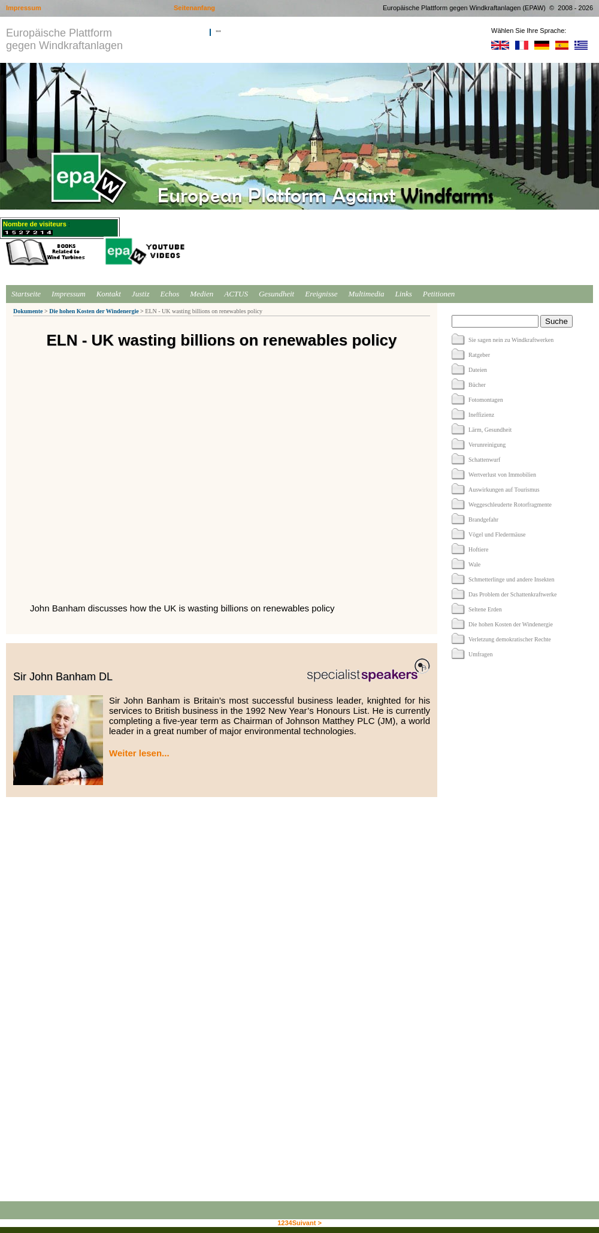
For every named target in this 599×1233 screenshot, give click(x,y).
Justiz (141, 293)
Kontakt (108, 293)
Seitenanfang (194, 7)
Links (403, 293)
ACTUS (236, 293)
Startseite (26, 293)
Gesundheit (276, 293)
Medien (201, 293)
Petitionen (439, 293)
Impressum (69, 293)
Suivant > (307, 1222)
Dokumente (28, 311)
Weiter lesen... (139, 753)
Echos (169, 293)
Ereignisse (321, 293)
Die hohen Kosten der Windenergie (93, 311)
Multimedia (367, 293)
